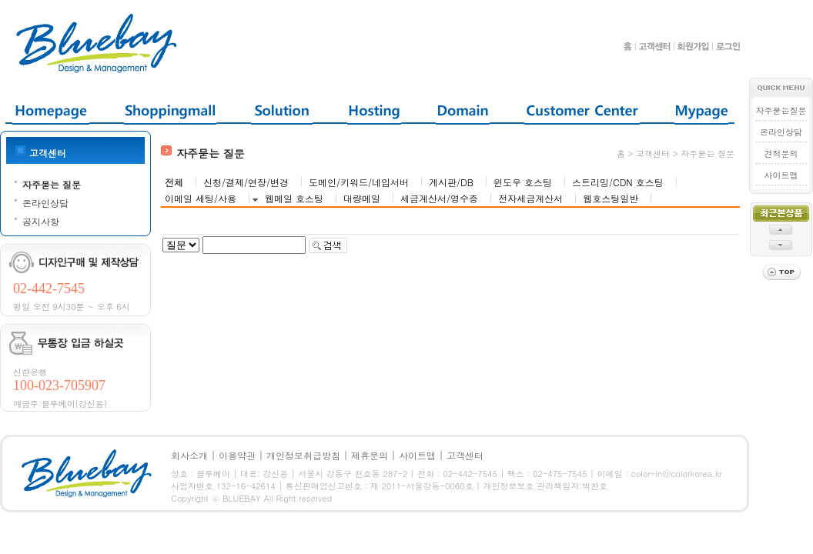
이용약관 (237, 455)
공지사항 (40, 221)
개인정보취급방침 (303, 455)
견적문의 (781, 153)
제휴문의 (369, 455)
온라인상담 (45, 202)
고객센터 (465, 455)
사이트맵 (781, 175)
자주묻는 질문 (51, 184)
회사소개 (189, 455)
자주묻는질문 (781, 110)
